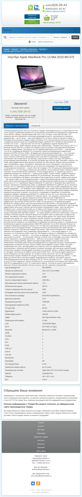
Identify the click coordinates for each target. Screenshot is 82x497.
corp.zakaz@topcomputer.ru (41, 476)
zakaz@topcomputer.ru (41, 458)
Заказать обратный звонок (55, 11)
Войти (33, 42)
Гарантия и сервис (41, 437)
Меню (8, 30)
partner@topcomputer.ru (41, 470)
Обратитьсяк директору (32, 16)
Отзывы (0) (35, 126)
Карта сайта (41, 451)
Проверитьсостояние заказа (32, 22)
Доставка (41, 430)
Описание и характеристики (16, 126)
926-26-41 (56, 5)
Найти (75, 38)
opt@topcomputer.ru (39, 461)
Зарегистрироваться (45, 42)
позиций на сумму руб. (54, 17)
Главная (41, 423)
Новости (41, 426)
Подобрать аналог (61, 108)
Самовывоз (41, 433)
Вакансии (41, 444)
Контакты (41, 441)
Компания (41, 448)
